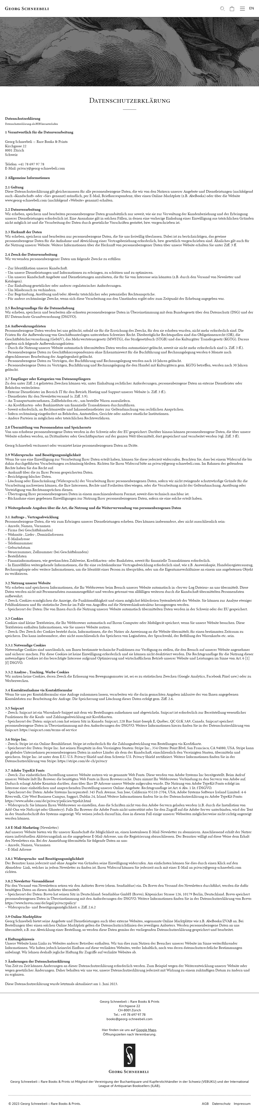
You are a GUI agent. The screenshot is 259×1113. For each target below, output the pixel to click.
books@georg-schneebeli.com (129, 1019)
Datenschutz (221, 1104)
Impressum (242, 1104)
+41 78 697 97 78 (133, 1015)
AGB (205, 1104)
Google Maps (146, 1030)
